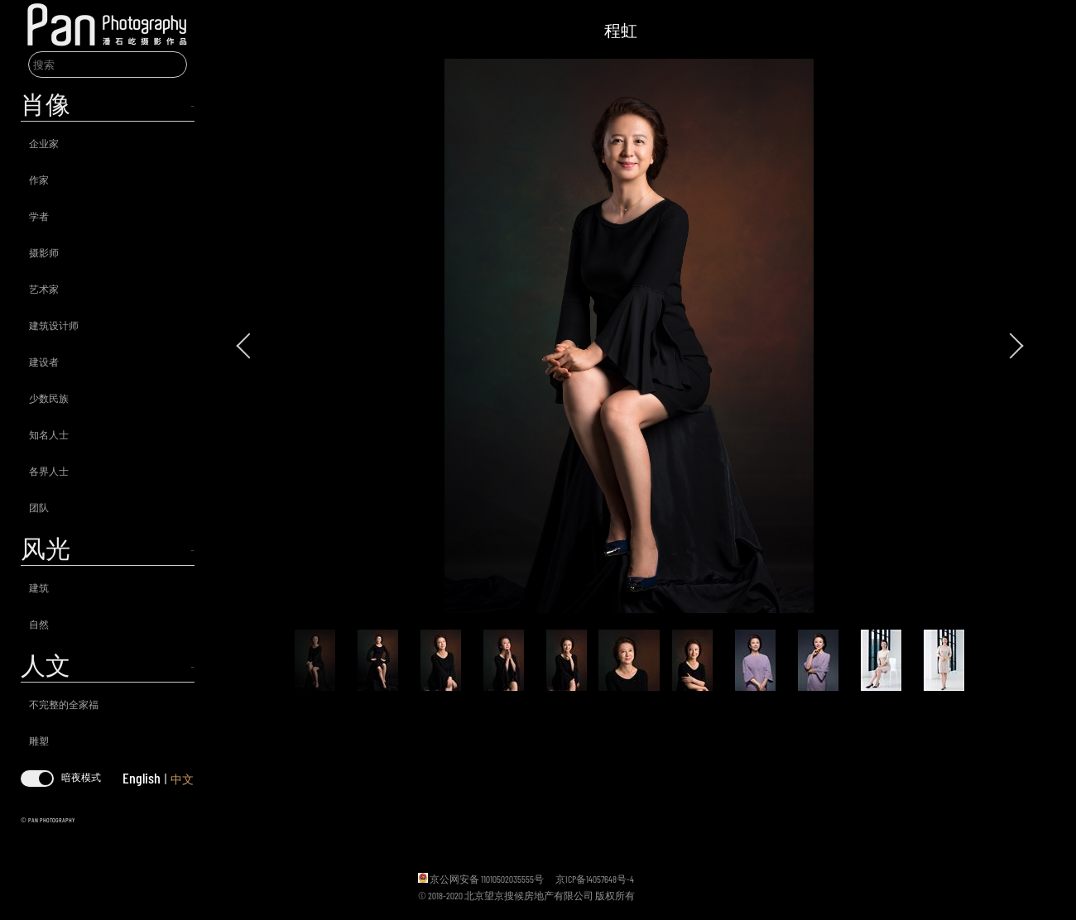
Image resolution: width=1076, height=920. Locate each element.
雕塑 (39, 740)
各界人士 (49, 471)
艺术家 (44, 289)
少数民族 (49, 398)
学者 (39, 216)
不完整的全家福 (63, 704)
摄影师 (44, 252)
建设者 (44, 361)
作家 (39, 179)
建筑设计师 (54, 325)
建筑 (39, 587)
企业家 (44, 143)
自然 (39, 624)
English (141, 778)
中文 (182, 779)
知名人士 (49, 434)
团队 (39, 507)
